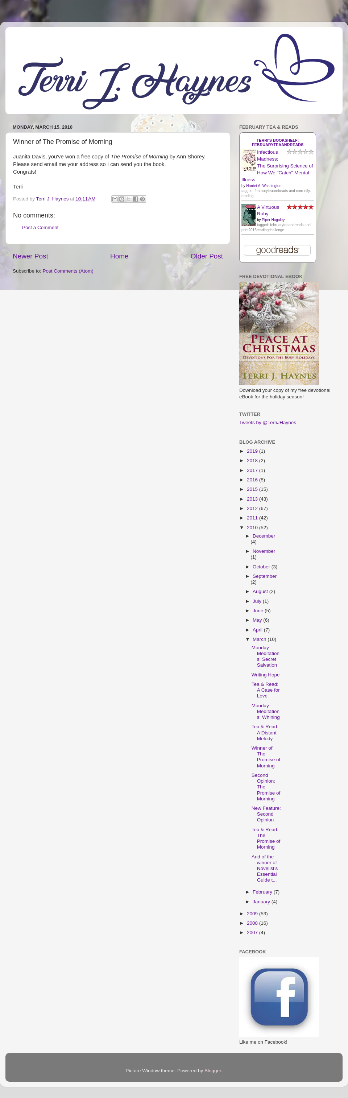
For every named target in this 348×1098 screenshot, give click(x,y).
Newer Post (30, 256)
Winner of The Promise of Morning (266, 756)
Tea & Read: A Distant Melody (265, 732)
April (258, 630)
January (262, 901)
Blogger (212, 1070)
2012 (253, 508)
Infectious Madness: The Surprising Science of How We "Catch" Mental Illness (277, 165)
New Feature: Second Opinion (266, 814)
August (261, 591)
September (265, 576)
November (264, 551)
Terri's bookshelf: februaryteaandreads (277, 142)
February (263, 892)
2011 (253, 518)
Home (119, 256)
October (262, 566)
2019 (253, 451)
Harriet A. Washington (263, 186)
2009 (253, 913)
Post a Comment (40, 227)
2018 (253, 460)
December (264, 536)
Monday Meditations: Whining (266, 711)
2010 (253, 527)
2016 (253, 479)
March (260, 639)
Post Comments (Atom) (68, 271)
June (259, 610)
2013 (253, 499)
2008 (253, 923)
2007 (253, 932)
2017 (253, 470)
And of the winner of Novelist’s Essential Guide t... (265, 868)
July (258, 601)
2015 (253, 489)
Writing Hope (266, 675)
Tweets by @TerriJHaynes (267, 422)
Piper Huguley (273, 220)
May (258, 620)
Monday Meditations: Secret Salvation (265, 656)
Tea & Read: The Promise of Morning (266, 838)
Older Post (207, 256)
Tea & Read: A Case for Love (266, 690)
